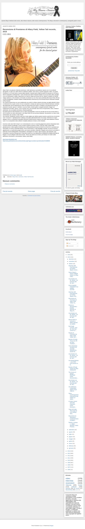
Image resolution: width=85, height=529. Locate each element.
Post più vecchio (55, 191)
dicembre (71, 259)
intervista (69, 481)
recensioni (20, 176)
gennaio (71, 448)
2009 (68, 462)
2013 (68, 453)
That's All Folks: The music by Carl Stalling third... (73, 411)
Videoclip (68, 485)
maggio (71, 439)
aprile (70, 441)
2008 (68, 465)
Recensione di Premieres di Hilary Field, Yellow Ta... (73, 300)
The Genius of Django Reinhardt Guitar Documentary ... (73, 375)
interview (68, 488)
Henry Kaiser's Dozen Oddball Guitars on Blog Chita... (73, 274)
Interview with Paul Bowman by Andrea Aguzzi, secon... (73, 268)
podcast (73, 487)
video (68, 478)
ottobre (71, 263)
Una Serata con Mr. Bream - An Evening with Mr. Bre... (73, 281)
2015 (68, 257)
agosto (71, 432)
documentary (69, 489)
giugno (71, 436)
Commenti (70, 246)
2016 (68, 254)
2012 (68, 455)
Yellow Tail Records (28, 176)
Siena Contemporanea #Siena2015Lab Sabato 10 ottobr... (73, 396)
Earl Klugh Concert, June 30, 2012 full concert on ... (73, 328)
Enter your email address (74, 62)
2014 (68, 451)
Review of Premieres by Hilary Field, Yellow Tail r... (73, 335)
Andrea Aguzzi (13, 175)
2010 (68, 460)
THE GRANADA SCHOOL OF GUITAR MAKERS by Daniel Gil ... (73, 348)
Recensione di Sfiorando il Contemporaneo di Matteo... (73, 418)
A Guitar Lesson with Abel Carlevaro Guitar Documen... (73, 404)
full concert (77, 488)
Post (68, 243)
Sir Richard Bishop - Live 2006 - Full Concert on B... (73, 362)
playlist (76, 489)
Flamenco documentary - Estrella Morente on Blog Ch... (73, 307)
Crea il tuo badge (69, 234)
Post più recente (7, 191)
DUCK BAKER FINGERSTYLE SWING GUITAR (73, 287)
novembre (71, 261)
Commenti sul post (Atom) (34, 195)
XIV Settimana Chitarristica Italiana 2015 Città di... (73, 389)
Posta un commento (10, 184)
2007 (68, 467)
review (80, 485)
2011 (68, 458)
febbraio (71, 446)
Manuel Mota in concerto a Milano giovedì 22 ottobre (73, 322)
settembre (71, 429)
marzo (71, 443)
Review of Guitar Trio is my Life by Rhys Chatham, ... (73, 341)
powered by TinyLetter (74, 70)
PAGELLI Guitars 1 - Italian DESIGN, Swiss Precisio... (73, 424)
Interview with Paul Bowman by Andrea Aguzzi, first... (73, 294)
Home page (31, 191)
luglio (70, 434)
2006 (68, 469)
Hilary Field (15, 176)
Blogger (51, 525)
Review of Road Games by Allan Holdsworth (73, 368)
